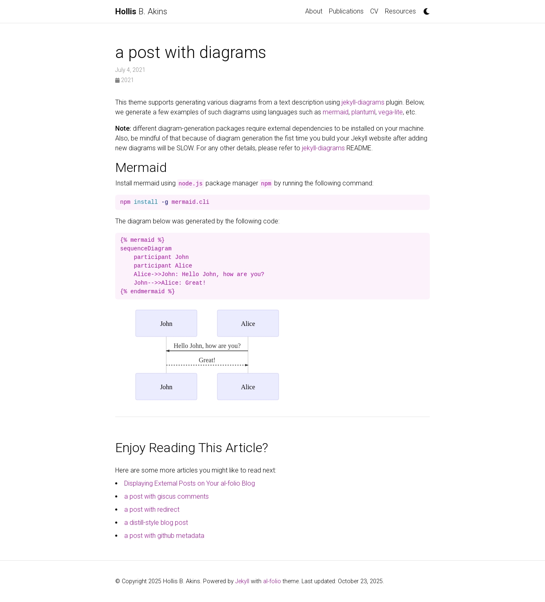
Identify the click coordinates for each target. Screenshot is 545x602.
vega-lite (390, 112)
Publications (346, 11)
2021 (124, 80)
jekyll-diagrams (363, 102)
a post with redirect (151, 509)
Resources (400, 11)
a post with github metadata (164, 536)
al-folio (272, 581)
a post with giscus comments (166, 496)
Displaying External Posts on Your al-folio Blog (189, 483)
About (313, 11)
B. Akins (141, 11)
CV (374, 11)
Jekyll (242, 581)
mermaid (335, 112)
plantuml (363, 112)
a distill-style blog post (156, 522)
